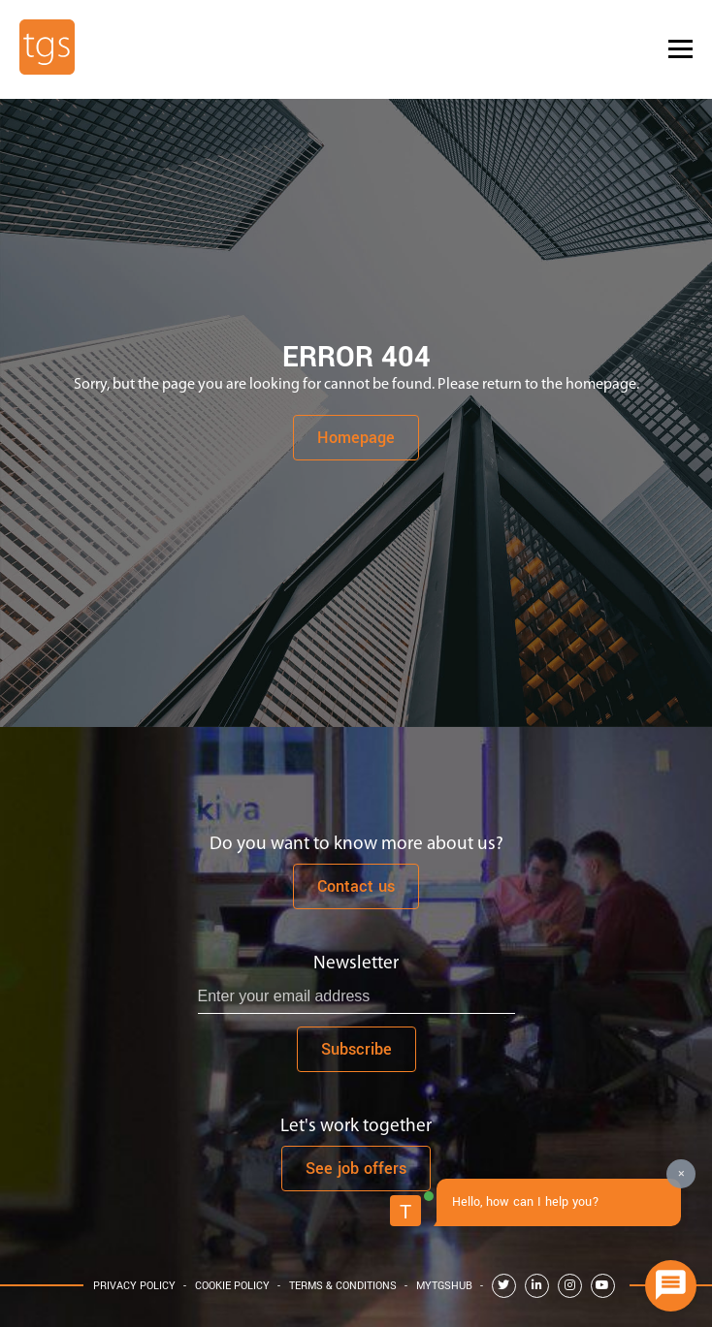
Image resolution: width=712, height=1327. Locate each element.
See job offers (356, 1168)
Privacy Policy (134, 1286)
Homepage (356, 438)
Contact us (356, 886)
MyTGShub (444, 1286)
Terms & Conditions (343, 1286)
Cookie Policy (232, 1286)
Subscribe (356, 1049)
